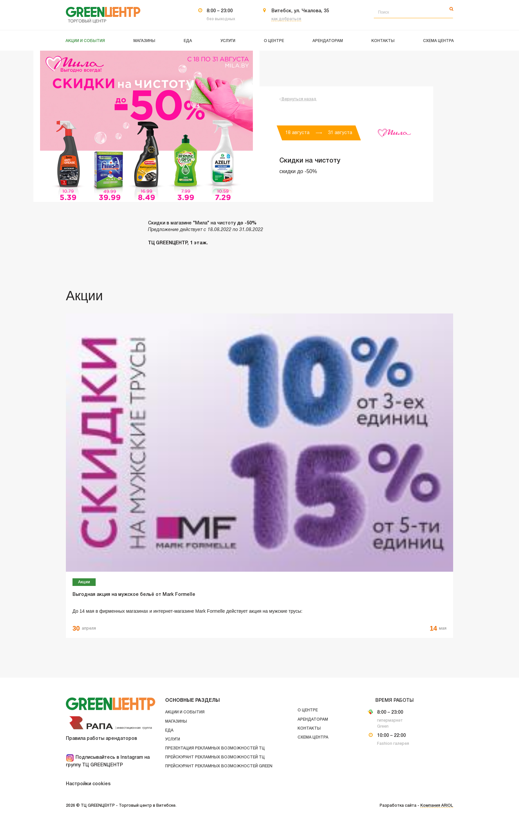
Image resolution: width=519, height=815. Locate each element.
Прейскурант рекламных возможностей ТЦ (215, 757)
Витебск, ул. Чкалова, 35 (300, 11)
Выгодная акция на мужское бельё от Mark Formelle (133, 595)
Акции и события (185, 712)
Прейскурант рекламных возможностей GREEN (218, 766)
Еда (169, 730)
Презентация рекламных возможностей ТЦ (215, 748)
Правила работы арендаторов (101, 739)
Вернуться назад (297, 99)
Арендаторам (313, 719)
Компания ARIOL (436, 805)
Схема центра (313, 737)
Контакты (309, 728)
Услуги (172, 739)
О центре (308, 710)
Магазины (176, 721)
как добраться (286, 19)
